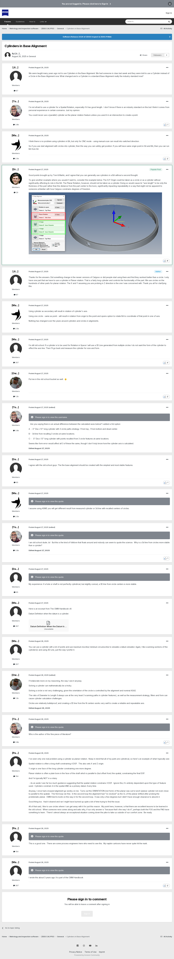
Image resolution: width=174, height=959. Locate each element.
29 (16, 192)
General (32, 56)
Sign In (169, 13)
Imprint (102, 952)
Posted (39, 67)
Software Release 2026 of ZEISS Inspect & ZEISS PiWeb (87, 37)
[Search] (139, 21)
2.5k (16, 158)
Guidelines (20, 21)
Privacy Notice (75, 952)
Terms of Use (90, 952)
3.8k (16, 124)
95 (16, 482)
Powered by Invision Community (87, 955)
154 (15, 776)
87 (16, 91)
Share (143, 55)
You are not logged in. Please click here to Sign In (85, 4)
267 (16, 362)
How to (32, 21)
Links (43, 21)
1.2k (16, 396)
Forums (7, 22)
